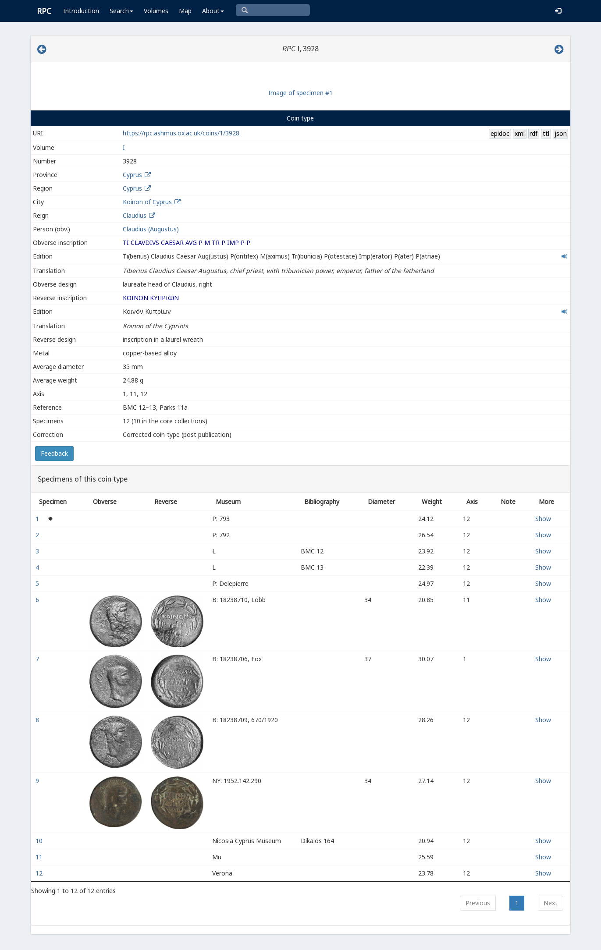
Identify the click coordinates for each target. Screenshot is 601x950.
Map (185, 11)
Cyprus (132, 174)
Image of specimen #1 (300, 93)
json (561, 133)
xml (520, 133)
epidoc (500, 133)
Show (543, 518)
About (213, 11)
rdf (533, 133)
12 (40, 873)
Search (121, 11)
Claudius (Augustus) (151, 229)
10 (40, 841)
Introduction (81, 11)
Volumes (156, 11)
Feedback (54, 453)
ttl (546, 133)
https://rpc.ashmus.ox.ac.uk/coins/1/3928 (181, 133)
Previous (478, 903)
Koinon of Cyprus (147, 202)
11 (40, 857)
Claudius (134, 215)
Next (551, 903)
